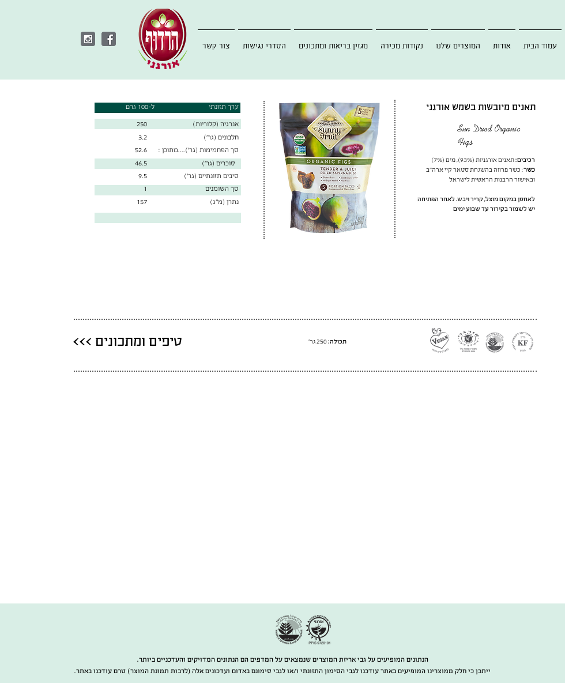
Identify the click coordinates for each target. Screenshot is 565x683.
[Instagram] (88, 39)
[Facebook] (108, 39)
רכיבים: (525, 160)
